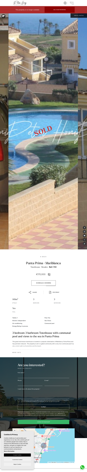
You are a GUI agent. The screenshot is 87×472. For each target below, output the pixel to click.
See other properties (59, 10)
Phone (20, 380)
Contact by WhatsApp (43, 422)
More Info (16, 352)
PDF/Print (54, 292)
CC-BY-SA (71, 462)
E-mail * (47, 380)
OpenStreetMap (60, 462)
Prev (5, 129)
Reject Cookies (17, 464)
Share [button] (33, 292)
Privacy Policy (65, 400)
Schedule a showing (43, 283)
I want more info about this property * (29, 389)
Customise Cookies (17, 459)
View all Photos (79, 15)
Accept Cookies (17, 455)
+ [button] (14, 430)
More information (9, 451)
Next (82, 129)
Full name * (21, 373)
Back (43, 257)
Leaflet (49, 462)
